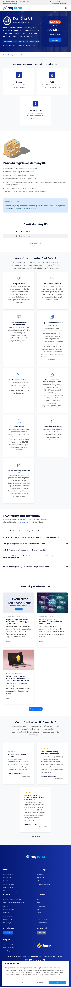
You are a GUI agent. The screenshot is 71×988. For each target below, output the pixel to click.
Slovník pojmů (7, 922)
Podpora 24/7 (8, 940)
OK (59, 982)
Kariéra (39, 913)
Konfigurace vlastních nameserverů (13, 903)
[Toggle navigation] (66, 8)
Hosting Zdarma (8, 877)
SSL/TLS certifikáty (9, 884)
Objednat (55, 40)
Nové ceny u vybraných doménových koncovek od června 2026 (50, 621)
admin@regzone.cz (10, 3)
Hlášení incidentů (42, 922)
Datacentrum (41, 881)
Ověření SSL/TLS (8, 919)
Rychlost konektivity (9, 909)
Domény (10, 55)
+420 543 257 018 (22, 1)
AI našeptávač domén (43, 884)
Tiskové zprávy (41, 909)
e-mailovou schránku (20, 86)
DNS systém (40, 877)
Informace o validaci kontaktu (12, 899)
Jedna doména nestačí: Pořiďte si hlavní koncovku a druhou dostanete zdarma (18, 678)
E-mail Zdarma (7, 881)
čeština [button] (63, 3)
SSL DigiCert (36, 117)
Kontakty (55, 3)
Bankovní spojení (42, 919)
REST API (6, 906)
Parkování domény (9, 887)
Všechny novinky (35, 709)
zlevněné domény (34, 41)
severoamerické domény (10, 41)
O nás (38, 899)
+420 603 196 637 (9, 1)
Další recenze (35, 836)
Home (5, 55)
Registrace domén (8, 874)
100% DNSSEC (41, 874)
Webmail (54, 1)
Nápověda (63, 1)
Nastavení (45, 982)
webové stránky (55, 87)
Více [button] (37, 820)
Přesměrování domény (10, 891)
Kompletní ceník (35, 244)
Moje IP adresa (7, 916)
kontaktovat (25, 522)
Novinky (39, 903)
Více (8, 641)
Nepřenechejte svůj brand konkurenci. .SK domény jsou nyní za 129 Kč (18, 621)
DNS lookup (7, 913)
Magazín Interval (42, 906)
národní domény (23, 41)
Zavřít (31, 982)
